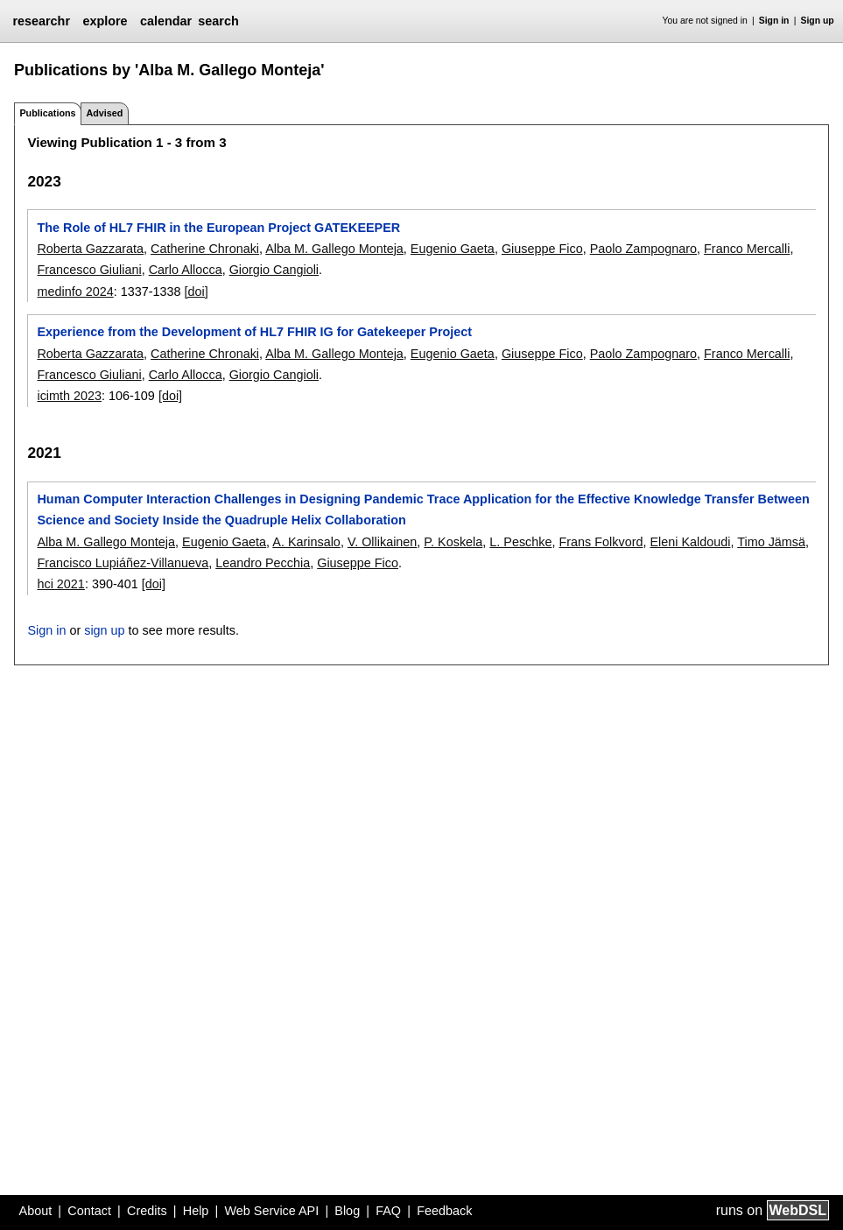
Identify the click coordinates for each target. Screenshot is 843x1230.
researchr (41, 21)
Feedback (444, 1211)
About (36, 1211)
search (218, 21)
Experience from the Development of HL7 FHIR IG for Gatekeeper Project (254, 332)
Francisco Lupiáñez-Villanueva (122, 563)
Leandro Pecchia (262, 563)
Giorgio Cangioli (274, 270)
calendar (166, 21)
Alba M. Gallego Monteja (334, 249)
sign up (104, 630)
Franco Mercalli (747, 249)
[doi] (196, 292)
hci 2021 (60, 584)
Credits (147, 1211)
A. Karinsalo (306, 542)
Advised (104, 113)
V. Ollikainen (382, 542)
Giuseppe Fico (542, 249)
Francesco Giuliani (89, 270)
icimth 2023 (69, 396)
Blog (347, 1211)
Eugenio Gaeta (453, 249)
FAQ (388, 1211)
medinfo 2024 (75, 292)
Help (196, 1211)
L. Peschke (520, 542)
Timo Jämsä (771, 542)
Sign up (817, 20)
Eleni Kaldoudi (690, 542)
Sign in (774, 20)
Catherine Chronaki (205, 249)
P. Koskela (453, 542)
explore (104, 21)
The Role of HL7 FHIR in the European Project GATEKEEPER (218, 228)
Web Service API (271, 1211)
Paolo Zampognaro (643, 249)
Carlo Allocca (185, 270)
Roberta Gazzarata (90, 249)
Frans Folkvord (600, 542)
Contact (89, 1211)
